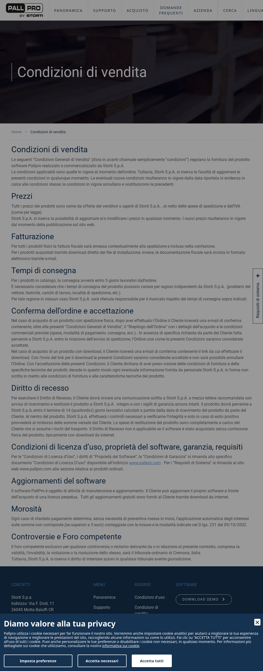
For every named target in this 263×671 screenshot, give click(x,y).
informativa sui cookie (120, 646)
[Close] (257, 622)
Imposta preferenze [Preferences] (38, 660)
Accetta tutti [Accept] (152, 660)
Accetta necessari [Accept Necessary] (102, 660)
